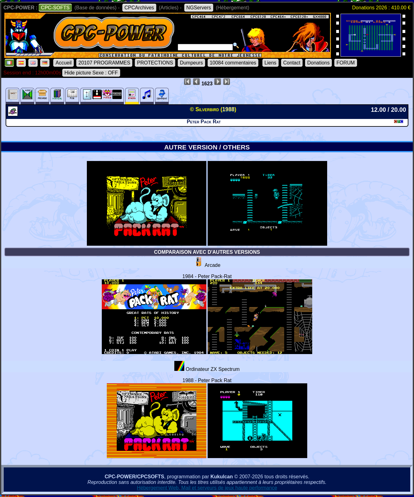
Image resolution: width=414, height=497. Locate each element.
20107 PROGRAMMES (104, 62)
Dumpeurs (191, 62)
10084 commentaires (233, 62)
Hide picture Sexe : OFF (91, 72)
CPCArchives (139, 7)
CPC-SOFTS (55, 7)
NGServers (198, 7)
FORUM (345, 62)
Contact (291, 62)
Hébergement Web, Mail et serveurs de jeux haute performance (207, 487)
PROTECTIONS (155, 62)
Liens (270, 62)
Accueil (63, 62)
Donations (318, 62)
